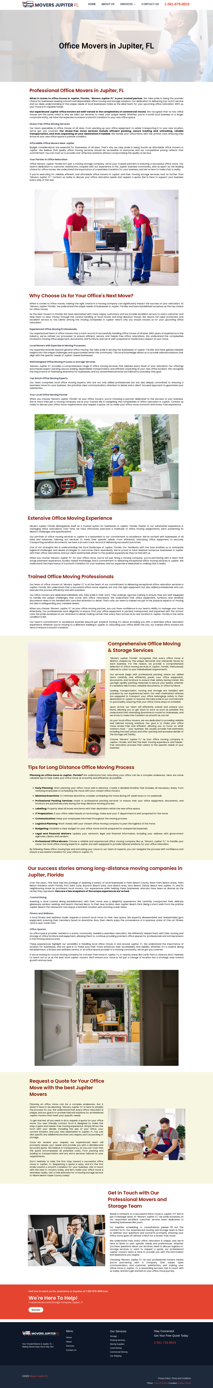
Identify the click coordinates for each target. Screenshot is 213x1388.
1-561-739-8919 (165, 1342)
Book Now (38, 1312)
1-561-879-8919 (177, 5)
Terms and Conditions (181, 1378)
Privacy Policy (164, 1378)
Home (69, 1337)
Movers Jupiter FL (80, 4)
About (69, 1341)
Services (70, 1346)
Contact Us (71, 1350)
